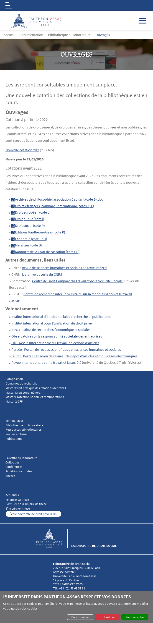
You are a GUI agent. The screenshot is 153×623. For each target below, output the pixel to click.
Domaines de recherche (21, 383)
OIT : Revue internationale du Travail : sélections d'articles (55, 342)
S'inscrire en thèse (17, 508)
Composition (14, 379)
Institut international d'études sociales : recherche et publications (61, 316)
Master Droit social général (23, 393)
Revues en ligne (16, 434)
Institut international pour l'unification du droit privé (51, 323)
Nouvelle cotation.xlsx (22, 150)
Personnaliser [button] (80, 617)
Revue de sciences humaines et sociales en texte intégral (64, 267)
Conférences (13, 467)
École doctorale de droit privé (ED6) (33, 514)
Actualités (12, 495)
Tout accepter (134, 617)
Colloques (12, 462)
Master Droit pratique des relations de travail (35, 388)
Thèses (10, 476)
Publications (13, 439)
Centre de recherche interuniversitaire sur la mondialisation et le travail (77, 294)
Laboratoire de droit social (94, 546)
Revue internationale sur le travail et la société (46, 362)
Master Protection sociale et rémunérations (34, 397)
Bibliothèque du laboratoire (69, 34)
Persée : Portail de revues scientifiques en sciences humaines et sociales (66, 349)
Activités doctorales (18, 471)
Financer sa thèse (17, 500)
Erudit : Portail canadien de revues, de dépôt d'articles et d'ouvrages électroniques (74, 356)
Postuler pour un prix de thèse (26, 504)
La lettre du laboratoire (21, 458)
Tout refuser (107, 617)
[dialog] (76, 607)
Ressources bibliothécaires (23, 430)
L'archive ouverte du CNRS (42, 274)
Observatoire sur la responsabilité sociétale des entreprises (56, 336)
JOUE (15, 300)
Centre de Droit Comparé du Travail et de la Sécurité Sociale (77, 281)
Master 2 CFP (14, 401)
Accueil (9, 34)
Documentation (31, 34)
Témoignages (14, 421)
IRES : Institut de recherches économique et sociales (50, 329)
